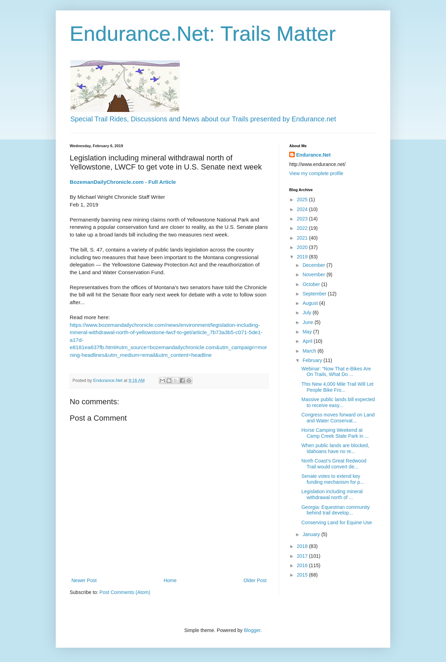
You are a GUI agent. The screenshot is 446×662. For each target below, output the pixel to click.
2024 (303, 209)
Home (169, 580)
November (314, 274)
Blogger (252, 630)
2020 (303, 247)
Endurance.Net (313, 155)
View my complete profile (316, 173)
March (309, 351)
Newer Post (84, 580)
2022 (303, 228)
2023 (303, 218)
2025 (303, 199)
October (311, 284)
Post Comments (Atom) (125, 592)
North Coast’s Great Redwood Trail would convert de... (334, 463)
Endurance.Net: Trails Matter (203, 33)
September (315, 293)
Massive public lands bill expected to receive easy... (338, 402)
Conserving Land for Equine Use (336, 522)
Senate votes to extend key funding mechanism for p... (332, 479)
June (308, 322)
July (307, 312)
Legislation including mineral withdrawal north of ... (332, 494)
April (308, 341)
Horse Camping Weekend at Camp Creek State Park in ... (335, 433)
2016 (303, 565)
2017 (303, 556)
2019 (303, 256)
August (310, 303)
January (311, 534)
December (314, 265)
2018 (303, 546)
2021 (303, 238)
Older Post (255, 580)
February (312, 360)
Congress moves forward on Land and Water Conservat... (338, 417)
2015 (303, 575)
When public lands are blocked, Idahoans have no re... (335, 448)
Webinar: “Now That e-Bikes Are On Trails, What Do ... (336, 371)
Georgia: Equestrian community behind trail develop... (335, 510)
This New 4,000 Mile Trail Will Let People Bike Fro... (337, 387)
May (307, 331)
